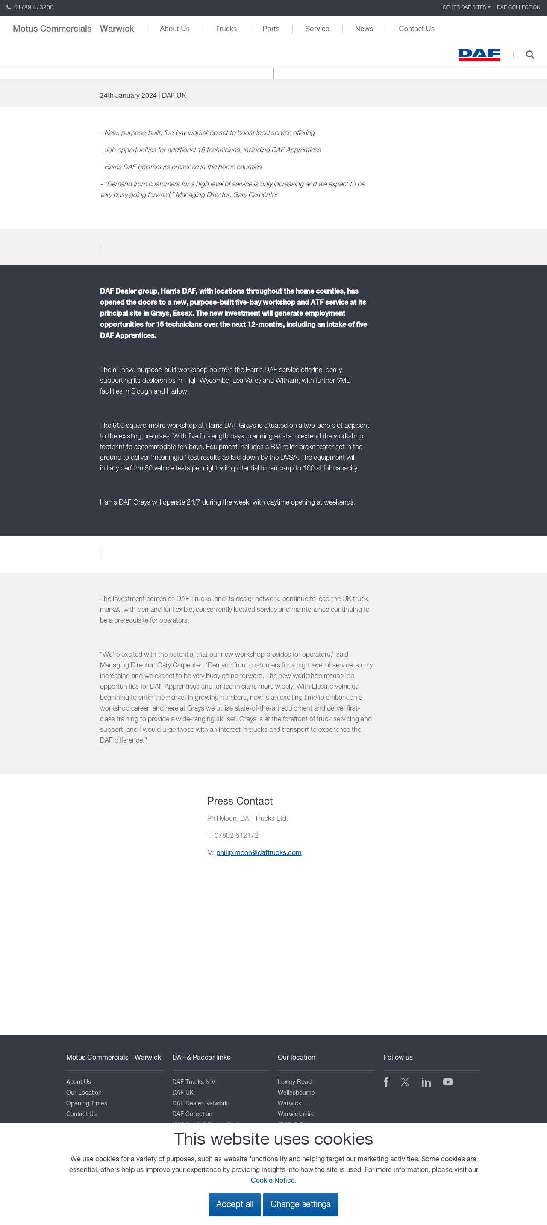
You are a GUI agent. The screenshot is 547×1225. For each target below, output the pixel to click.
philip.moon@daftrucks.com (259, 853)
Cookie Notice (273, 1181)
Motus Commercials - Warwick (73, 29)
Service (317, 29)
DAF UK (183, 1093)
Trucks (226, 29)
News (364, 29)
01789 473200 (29, 8)
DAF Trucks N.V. (194, 1082)
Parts (270, 29)
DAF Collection (519, 7)
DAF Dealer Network (200, 1104)
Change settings (301, 1204)
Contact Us (417, 29)
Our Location (84, 1093)
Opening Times (86, 1104)
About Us (175, 29)
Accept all (234, 1204)
